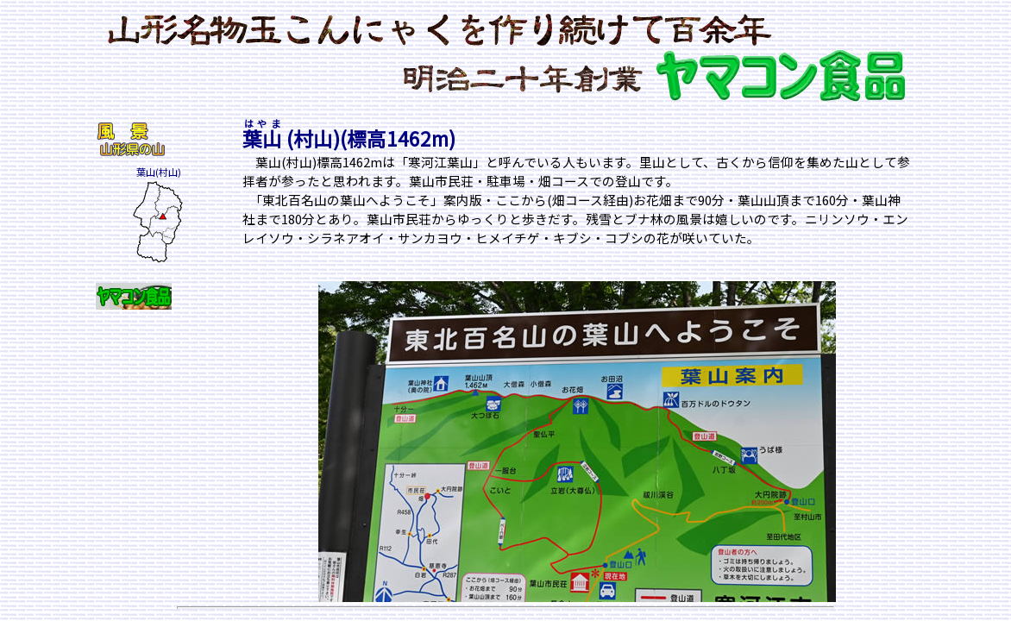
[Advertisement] (147, 439)
